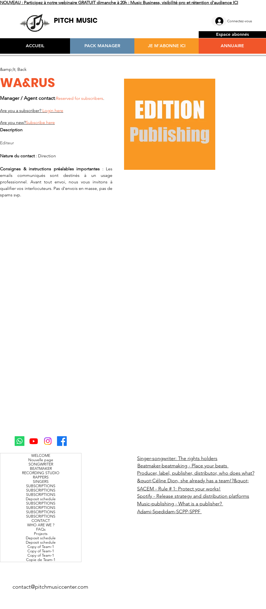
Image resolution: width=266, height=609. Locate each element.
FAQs (41, 529)
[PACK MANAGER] (102, 46)
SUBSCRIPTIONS (40, 486)
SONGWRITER (40, 464)
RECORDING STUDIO (40, 473)
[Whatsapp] (19, 441)
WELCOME (40, 455)
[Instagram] (48, 441)
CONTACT (40, 520)
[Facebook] (62, 441)
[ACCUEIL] (35, 46)
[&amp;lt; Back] (13, 70)
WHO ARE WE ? (40, 525)
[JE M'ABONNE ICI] (166, 46)
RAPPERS (41, 477)
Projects (40, 533)
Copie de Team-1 (40, 559)
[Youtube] (34, 441)
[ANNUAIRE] (232, 46)
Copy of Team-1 (40, 546)
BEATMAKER (41, 468)
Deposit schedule (41, 499)
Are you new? (27, 122)
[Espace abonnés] (232, 34)
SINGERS (41, 481)
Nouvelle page (40, 460)
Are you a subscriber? (31, 110)
